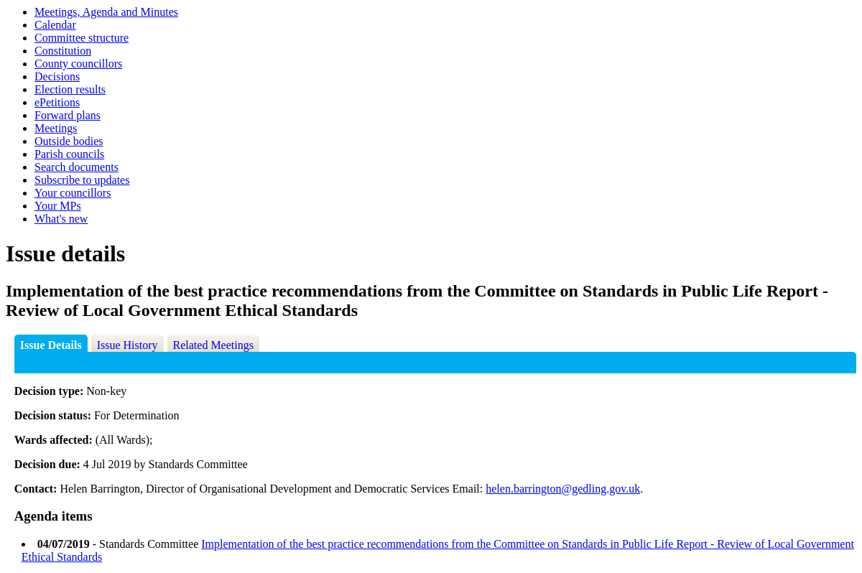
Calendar (55, 25)
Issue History (127, 345)
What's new (61, 219)
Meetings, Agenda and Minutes (106, 12)
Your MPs (57, 206)
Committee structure (81, 38)
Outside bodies (68, 141)
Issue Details (51, 345)
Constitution (62, 51)
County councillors (78, 63)
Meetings (56, 128)
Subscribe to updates (81, 180)
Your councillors (72, 193)
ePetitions (57, 102)
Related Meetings (213, 345)
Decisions (57, 76)
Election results (70, 89)
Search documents (76, 167)
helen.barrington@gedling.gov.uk (563, 489)
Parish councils (69, 154)
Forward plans (67, 115)
